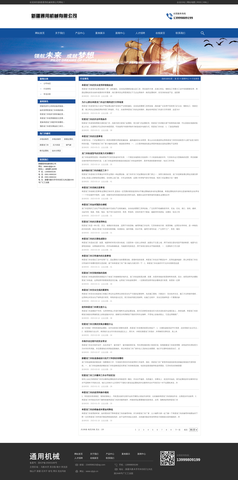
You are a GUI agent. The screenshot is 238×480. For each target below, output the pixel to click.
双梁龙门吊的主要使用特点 (94, 221)
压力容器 (56, 145)
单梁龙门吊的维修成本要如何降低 (97, 409)
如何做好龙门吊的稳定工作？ (95, 170)
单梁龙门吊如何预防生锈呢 (94, 204)
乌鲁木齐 (45, 467)
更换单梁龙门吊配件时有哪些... (52, 122)
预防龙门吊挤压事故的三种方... (52, 126)
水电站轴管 (56, 139)
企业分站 (181, 2)
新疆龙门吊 (44, 145)
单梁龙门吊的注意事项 (92, 136)
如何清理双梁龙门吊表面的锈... (52, 110)
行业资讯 (47, 89)
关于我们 (60, 33)
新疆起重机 (68, 139)
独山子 (33, 471)
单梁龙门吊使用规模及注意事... (52, 118)
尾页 (186, 430)
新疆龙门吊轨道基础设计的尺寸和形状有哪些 (102, 358)
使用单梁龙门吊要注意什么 (94, 307)
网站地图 (191, 2)
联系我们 (180, 33)
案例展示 (100, 33)
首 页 (177, 79)
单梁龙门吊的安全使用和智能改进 (97, 85)
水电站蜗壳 (44, 139)
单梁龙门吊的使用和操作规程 (95, 392)
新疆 (39, 471)
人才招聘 (140, 33)
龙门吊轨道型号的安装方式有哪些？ (98, 153)
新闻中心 (120, 33)
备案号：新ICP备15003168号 (43, 463)
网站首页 (40, 33)
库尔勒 (53, 467)
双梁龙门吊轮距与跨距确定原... (52, 114)
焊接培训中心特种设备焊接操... (52, 106)
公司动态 (47, 83)
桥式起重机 (44, 151)
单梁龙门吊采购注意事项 (93, 187)
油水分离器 (56, 151)
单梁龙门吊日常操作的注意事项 (96, 256)
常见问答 (47, 94)
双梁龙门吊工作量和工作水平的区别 (98, 375)
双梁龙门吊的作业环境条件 (94, 119)
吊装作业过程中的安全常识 (94, 341)
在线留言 (160, 33)
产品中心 (80, 33)
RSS (199, 2)
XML (205, 2)
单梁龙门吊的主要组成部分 (94, 239)
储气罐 (68, 145)
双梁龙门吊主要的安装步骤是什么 (97, 324)
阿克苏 (64, 467)
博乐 (55, 471)
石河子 (44, 471)
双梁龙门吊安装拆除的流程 (94, 273)
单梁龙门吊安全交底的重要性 (95, 290)
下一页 (177, 430)
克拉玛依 (62, 471)
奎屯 (50, 471)
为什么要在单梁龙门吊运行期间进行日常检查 (102, 102)
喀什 (59, 467)
